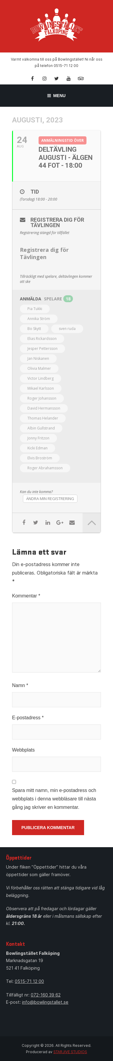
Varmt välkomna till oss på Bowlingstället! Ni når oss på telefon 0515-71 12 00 (56, 62)
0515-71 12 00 (29, 981)
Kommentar (26, 595)
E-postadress (28, 717)
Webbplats (23, 749)
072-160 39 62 (46, 994)
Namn (20, 685)
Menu (56, 95)
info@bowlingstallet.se (45, 1002)
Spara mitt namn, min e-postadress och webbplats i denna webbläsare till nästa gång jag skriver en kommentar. (54, 799)
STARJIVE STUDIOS (70, 1052)
